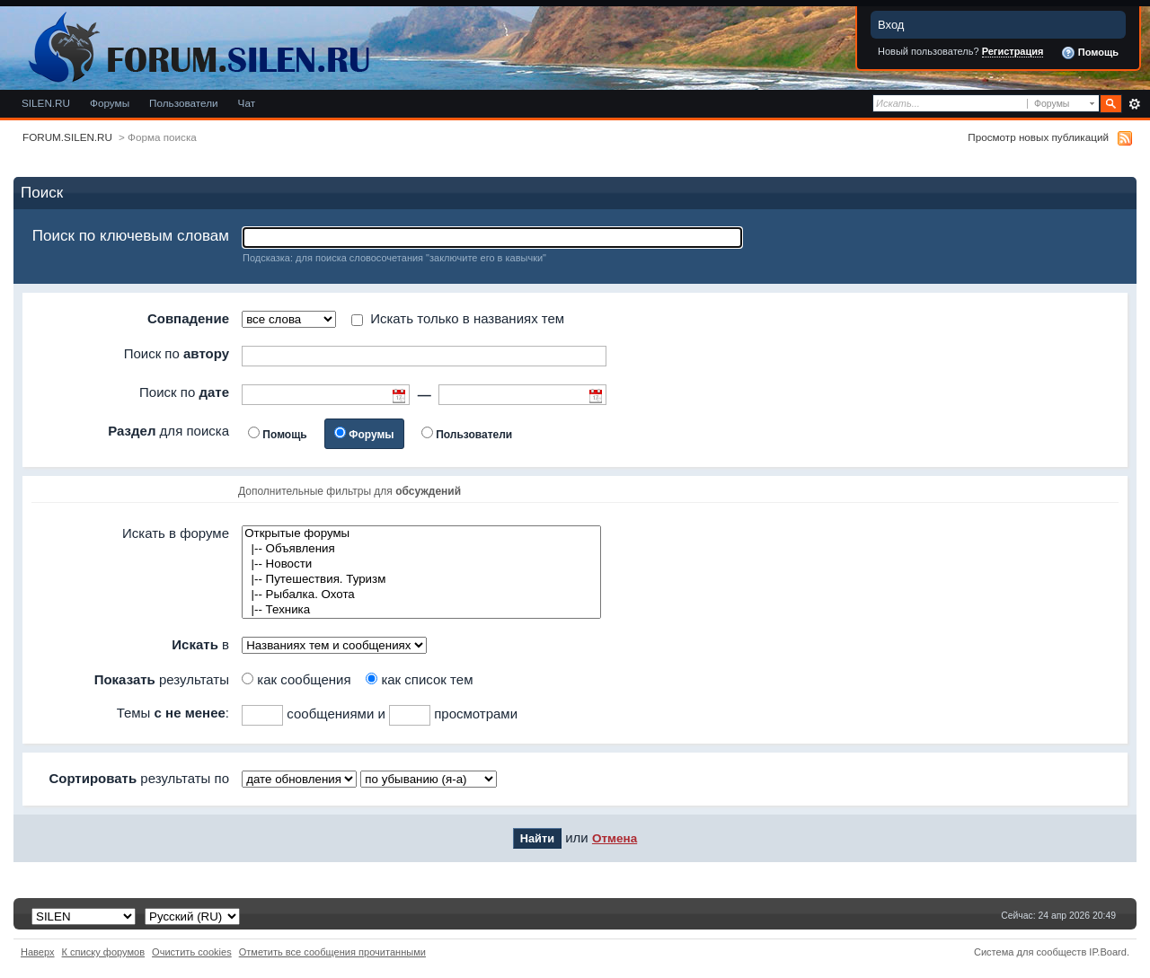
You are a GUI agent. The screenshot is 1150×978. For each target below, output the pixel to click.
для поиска (168, 430)
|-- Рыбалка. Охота (421, 595)
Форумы (109, 103)
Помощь (1090, 53)
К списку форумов (104, 952)
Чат (246, 103)
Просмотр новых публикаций (1038, 137)
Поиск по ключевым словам (130, 235)
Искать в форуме (175, 533)
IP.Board (1108, 952)
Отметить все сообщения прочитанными (332, 952)
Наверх (38, 952)
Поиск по (176, 353)
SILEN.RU (46, 103)
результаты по (139, 778)
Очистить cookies (192, 952)
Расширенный (1134, 104)
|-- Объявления (421, 549)
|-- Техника (421, 610)
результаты (161, 679)
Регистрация (1013, 51)
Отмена (614, 838)
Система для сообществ (1030, 952)
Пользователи (183, 103)
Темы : (173, 712)
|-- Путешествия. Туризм (421, 579)
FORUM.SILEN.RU (67, 137)
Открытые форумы (421, 534)
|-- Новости (421, 564)
